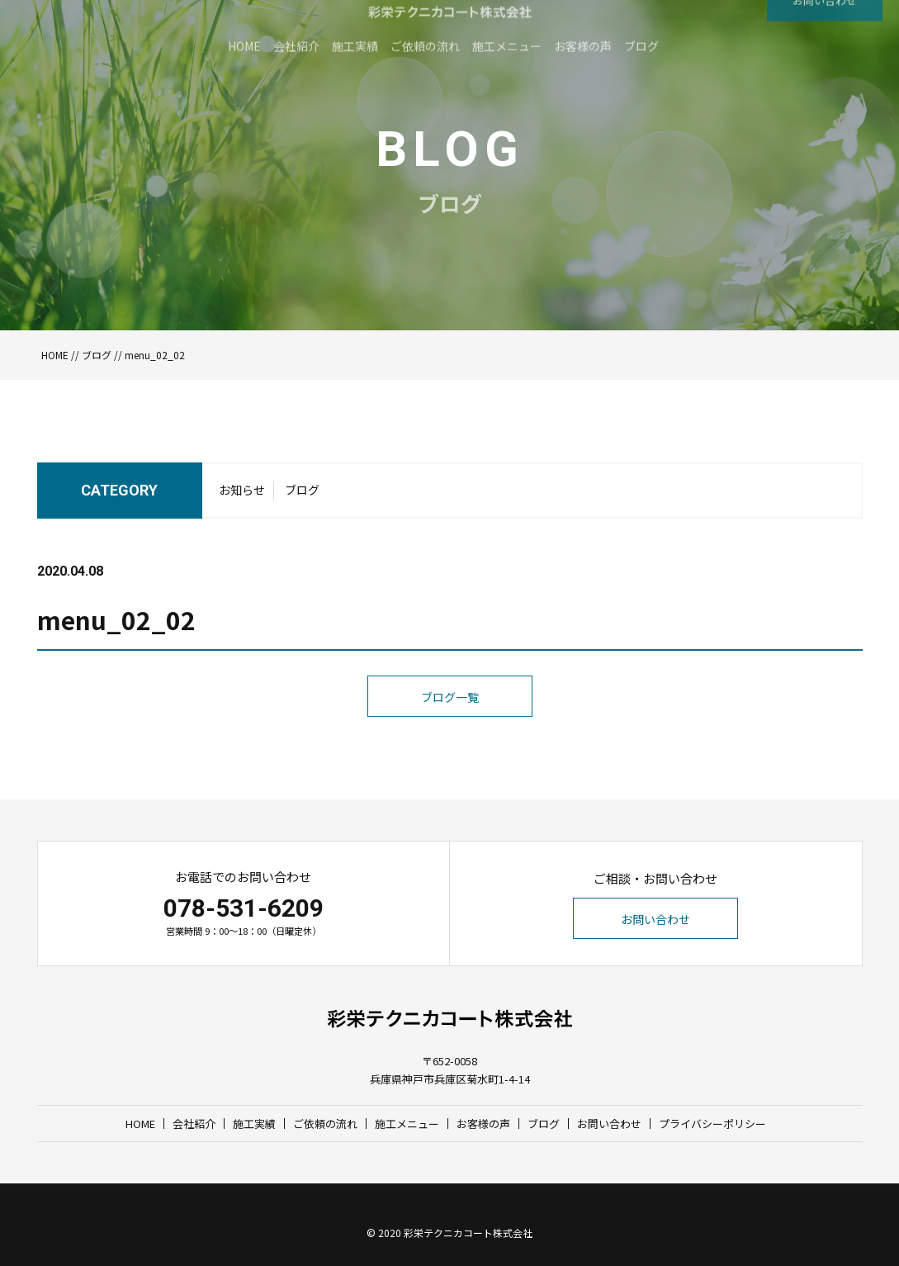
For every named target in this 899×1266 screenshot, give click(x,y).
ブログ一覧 (450, 731)
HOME (55, 355)
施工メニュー (407, 1123)
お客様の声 (483, 1123)
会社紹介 (194, 1123)
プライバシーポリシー (712, 1123)
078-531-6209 (243, 908)
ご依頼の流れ (325, 1123)
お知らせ (242, 495)
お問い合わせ (655, 919)
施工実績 (254, 1123)
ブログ (96, 355)
